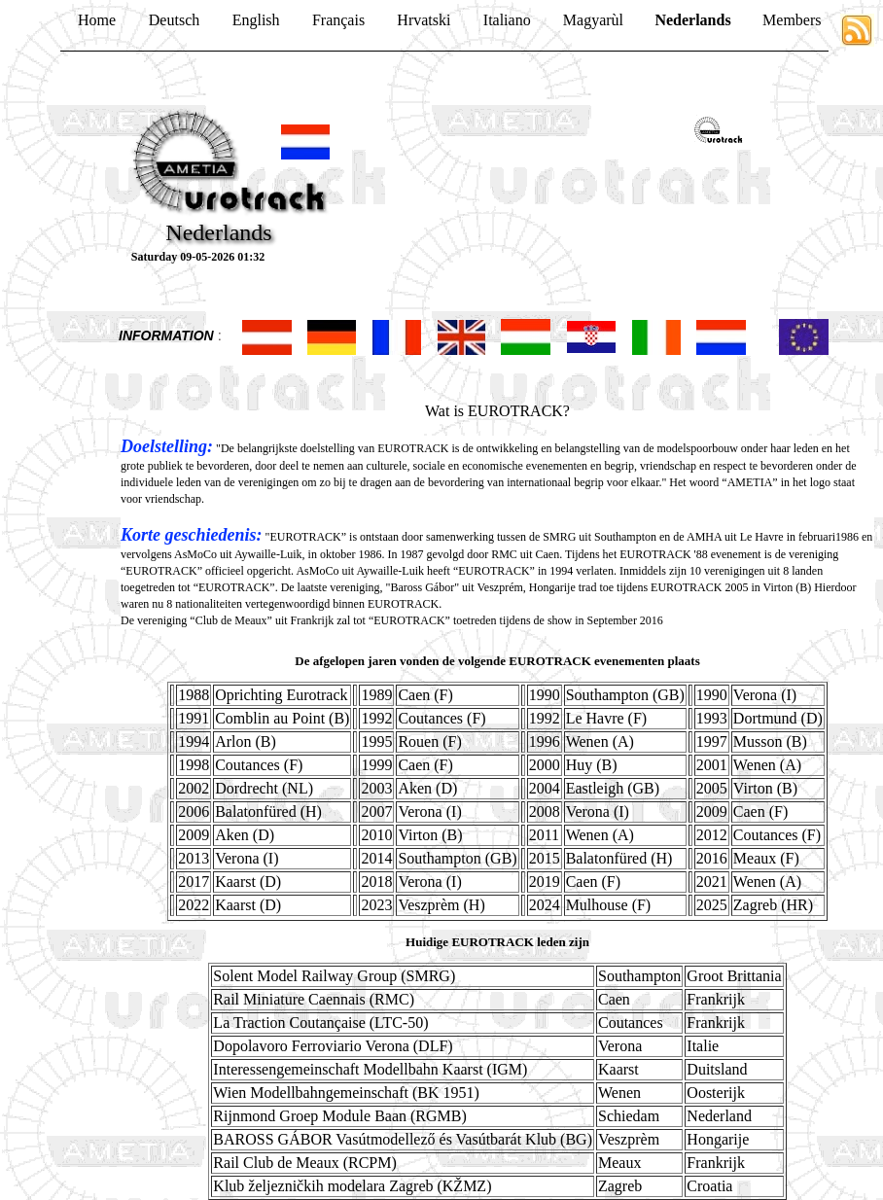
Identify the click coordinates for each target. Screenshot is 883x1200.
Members (791, 20)
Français (338, 20)
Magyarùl (593, 20)
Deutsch (174, 20)
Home (97, 20)
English (256, 20)
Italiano (507, 20)
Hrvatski (423, 20)
